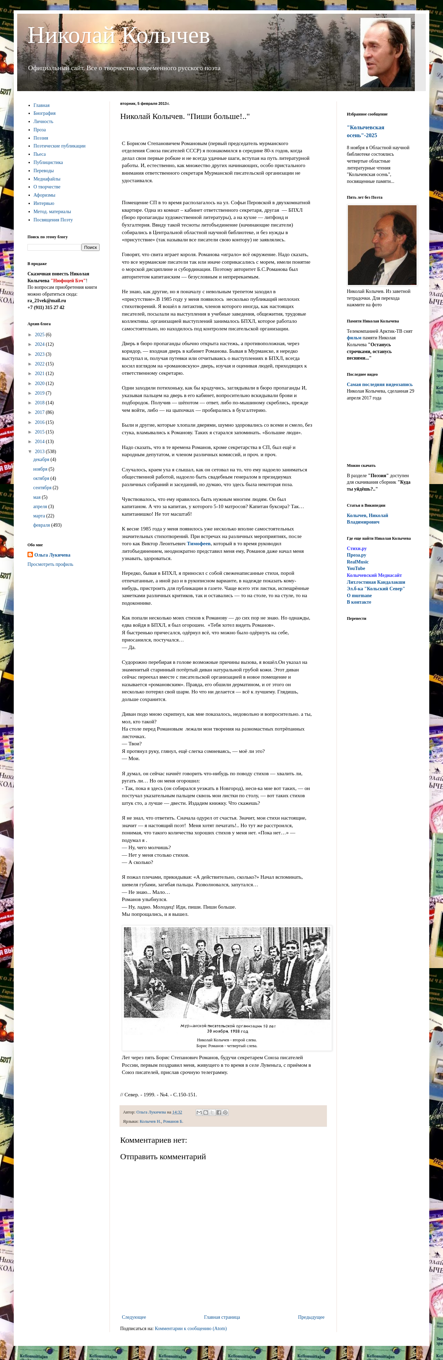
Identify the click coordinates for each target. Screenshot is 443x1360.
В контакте (359, 602)
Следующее (134, 1317)
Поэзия (41, 138)
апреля (40, 506)
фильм (354, 337)
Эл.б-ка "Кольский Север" (376, 588)
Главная (42, 105)
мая (37, 497)
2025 (40, 334)
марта (39, 515)
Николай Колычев (118, 35)
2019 (40, 393)
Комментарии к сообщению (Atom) (191, 1328)
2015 (40, 432)
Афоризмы (45, 195)
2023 (40, 354)
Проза (40, 129)
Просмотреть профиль (50, 564)
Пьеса (40, 154)
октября (41, 478)
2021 (40, 373)
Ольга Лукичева (52, 555)
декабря (41, 459)
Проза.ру (356, 555)
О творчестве (47, 186)
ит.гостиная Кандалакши (376, 582)
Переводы (44, 170)
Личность (44, 121)
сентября (43, 487)
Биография (45, 113)
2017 (40, 412)
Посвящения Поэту (53, 219)
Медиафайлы (47, 179)
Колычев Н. (150, 1121)
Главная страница (222, 1317)
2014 (40, 441)
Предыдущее (311, 1317)
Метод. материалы (52, 211)
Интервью (44, 203)
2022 (40, 363)
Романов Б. (173, 1121)
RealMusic (358, 561)
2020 (40, 383)
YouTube (356, 568)
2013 (40, 451)
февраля (42, 525)
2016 (40, 422)
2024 (40, 344)
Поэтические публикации (60, 146)
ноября (41, 469)
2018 (40, 402)
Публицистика (48, 162)
